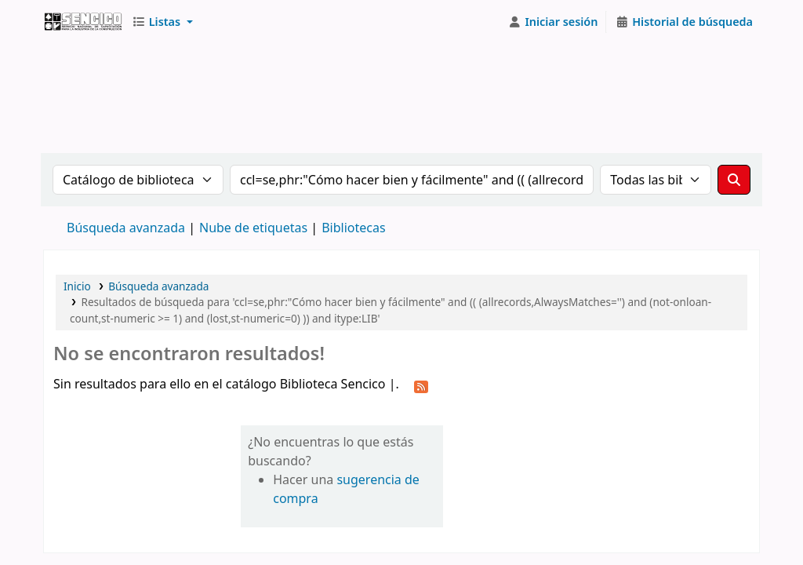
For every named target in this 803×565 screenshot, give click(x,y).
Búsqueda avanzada (126, 227)
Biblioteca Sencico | (83, 22)
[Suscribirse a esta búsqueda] (421, 385)
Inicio (77, 286)
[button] (162, 22)
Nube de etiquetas (253, 227)
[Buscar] (734, 180)
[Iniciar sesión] (553, 22)
